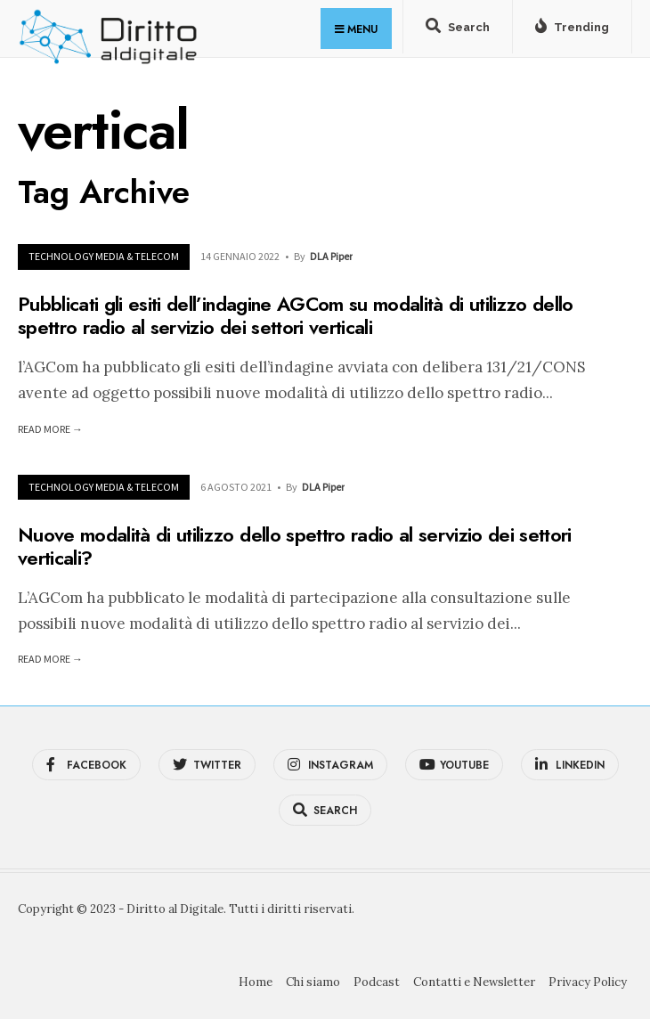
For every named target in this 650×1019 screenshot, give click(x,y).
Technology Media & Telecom (103, 256)
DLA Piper (331, 256)
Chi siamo (313, 982)
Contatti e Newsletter (474, 982)
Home (255, 982)
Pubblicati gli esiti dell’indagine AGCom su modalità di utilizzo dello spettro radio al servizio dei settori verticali (295, 315)
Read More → (50, 429)
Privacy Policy (587, 982)
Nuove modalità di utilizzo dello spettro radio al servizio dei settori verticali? (295, 545)
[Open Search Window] (457, 30)
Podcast (376, 982)
